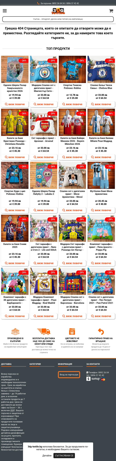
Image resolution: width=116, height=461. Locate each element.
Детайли (47, 455)
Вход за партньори (69, 374)
